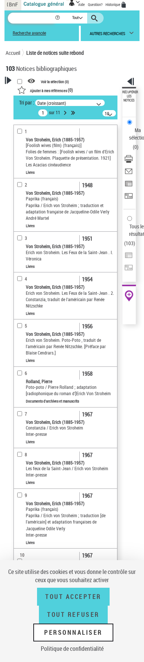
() (45, 90)
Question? (95, 4)
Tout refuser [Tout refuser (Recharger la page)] (73, 615)
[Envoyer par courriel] (128, 173)
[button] (58, 18)
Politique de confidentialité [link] (72, 648)
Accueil (13, 52)
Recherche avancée (29, 33)
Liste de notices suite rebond (55, 52)
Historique (113, 4)
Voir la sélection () (55, 81)
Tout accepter (73, 597)
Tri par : (26, 102)
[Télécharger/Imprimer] (128, 161)
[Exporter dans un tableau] (128, 186)
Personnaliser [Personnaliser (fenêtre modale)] (73, 632)
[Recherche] (31, 18)
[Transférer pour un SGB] (128, 198)
